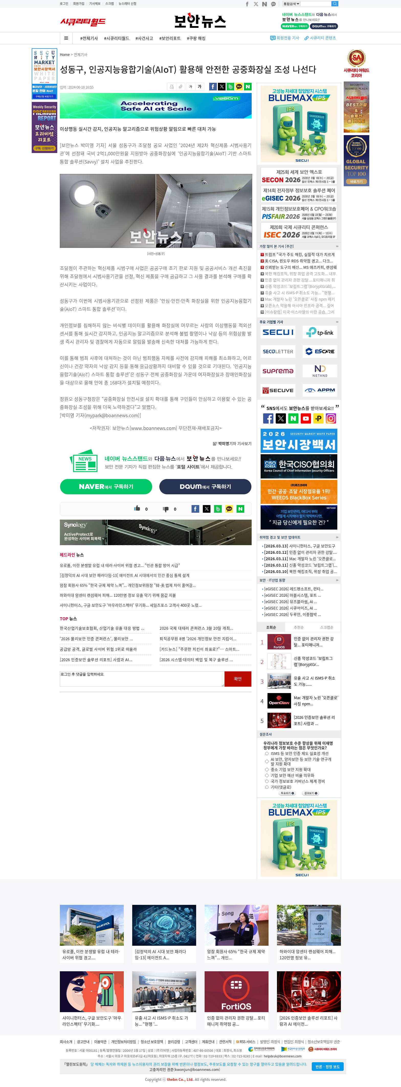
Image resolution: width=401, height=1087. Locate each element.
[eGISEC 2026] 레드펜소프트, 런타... (294, 589)
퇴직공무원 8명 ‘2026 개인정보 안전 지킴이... (198, 638)
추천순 (299, 627)
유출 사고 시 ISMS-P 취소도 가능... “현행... (299, 293)
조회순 (271, 627)
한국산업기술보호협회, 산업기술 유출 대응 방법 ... (102, 628)
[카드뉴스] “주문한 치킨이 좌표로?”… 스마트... (200, 649)
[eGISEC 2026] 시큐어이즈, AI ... (290, 608)
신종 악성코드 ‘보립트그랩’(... (300, 565)
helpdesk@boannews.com (283, 1056)
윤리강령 (174, 1041)
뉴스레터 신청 (127, 3)
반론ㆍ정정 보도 (328, 1066)
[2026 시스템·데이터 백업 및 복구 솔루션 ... (196, 659)
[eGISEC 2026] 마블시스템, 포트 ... (292, 595)
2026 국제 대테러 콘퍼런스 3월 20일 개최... (196, 628)
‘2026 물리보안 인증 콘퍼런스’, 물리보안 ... (96, 638)
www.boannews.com (153, 428)
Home (65, 54)
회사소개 (66, 1041)
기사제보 (95, 3)
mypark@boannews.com (112, 415)
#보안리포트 (170, 38)
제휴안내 (208, 1041)
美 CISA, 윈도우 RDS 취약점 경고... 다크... (299, 261)
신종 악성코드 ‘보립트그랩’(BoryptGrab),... (300, 286)
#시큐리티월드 (116, 38)
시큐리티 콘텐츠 (323, 38)
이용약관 (100, 1041)
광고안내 (83, 1041)
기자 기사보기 (232, 443)
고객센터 (191, 1041)
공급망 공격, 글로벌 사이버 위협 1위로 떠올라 (98, 649)
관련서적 (225, 1041)
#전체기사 (89, 38)
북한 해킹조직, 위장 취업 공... (300, 571)
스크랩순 (326, 627)
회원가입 (78, 3)
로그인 (64, 3)
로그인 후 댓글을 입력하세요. (142, 679)
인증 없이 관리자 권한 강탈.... (300, 552)
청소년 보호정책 (152, 1041)
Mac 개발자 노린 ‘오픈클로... (300, 559)
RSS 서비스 (247, 1041)
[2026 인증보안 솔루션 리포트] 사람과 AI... (96, 659)
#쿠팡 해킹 (196, 38)
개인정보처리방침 (123, 1041)
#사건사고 (144, 38)
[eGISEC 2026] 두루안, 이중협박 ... (292, 614)
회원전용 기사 (288, 38)
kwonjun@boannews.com (197, 1069)
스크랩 (109, 3)
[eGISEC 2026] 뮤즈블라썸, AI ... (290, 601)
